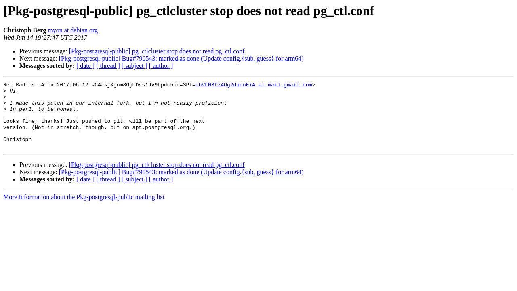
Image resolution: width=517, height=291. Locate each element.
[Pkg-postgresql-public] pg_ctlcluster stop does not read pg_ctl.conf (157, 51)
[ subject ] (134, 65)
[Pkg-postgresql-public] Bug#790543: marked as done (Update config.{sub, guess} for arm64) (181, 58)
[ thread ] (108, 65)
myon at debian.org (73, 30)
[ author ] (161, 65)
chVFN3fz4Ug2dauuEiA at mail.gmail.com (253, 85)
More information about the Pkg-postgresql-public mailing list (83, 210)
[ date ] (85, 65)
